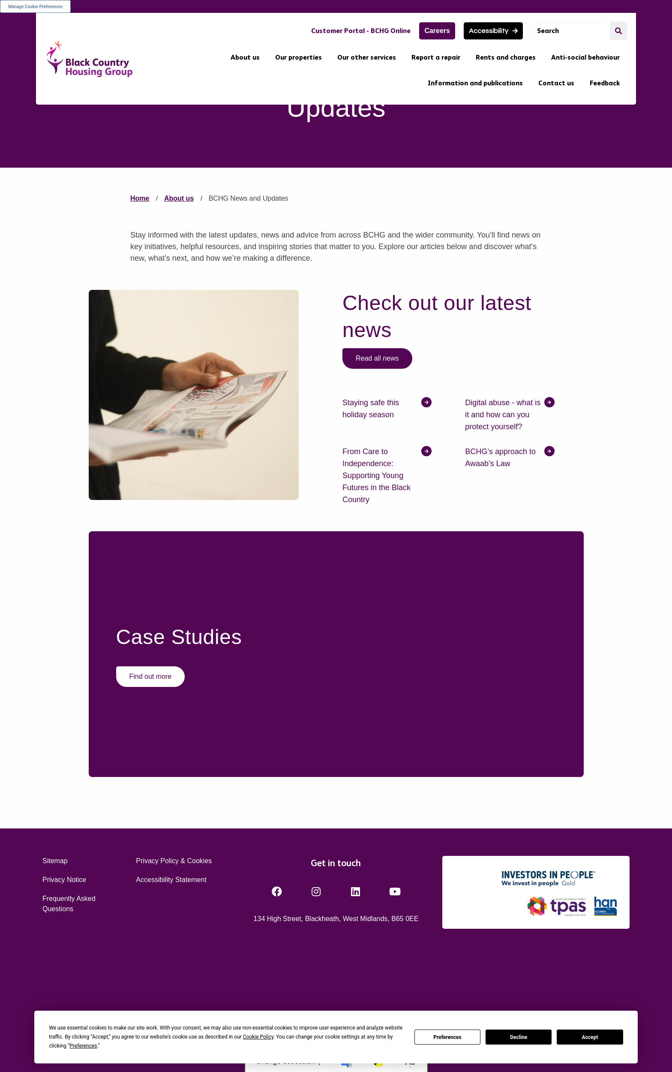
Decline (518, 1037)
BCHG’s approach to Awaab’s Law (500, 549)
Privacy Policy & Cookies (174, 952)
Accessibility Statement (171, 971)
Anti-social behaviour (585, 57)
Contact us (556, 83)
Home (139, 290)
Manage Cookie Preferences (35, 6)
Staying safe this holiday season (370, 500)
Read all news (377, 450)
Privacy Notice (64, 971)
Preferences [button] (83, 1046)
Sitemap (55, 952)
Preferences (447, 1037)
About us (245, 57)
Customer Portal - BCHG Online (361, 31)
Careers (437, 30)
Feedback (605, 83)
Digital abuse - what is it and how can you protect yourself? (502, 506)
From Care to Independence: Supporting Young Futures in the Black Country (376, 567)
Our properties (298, 57)
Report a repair (435, 57)
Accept (590, 1037)
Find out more (150, 768)
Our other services (366, 57)
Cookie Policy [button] (258, 1037)
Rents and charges (506, 57)
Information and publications (475, 83)
